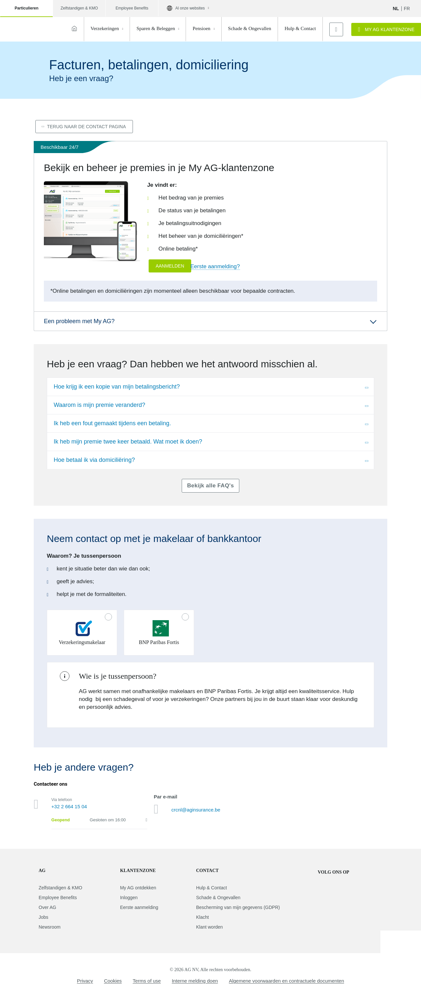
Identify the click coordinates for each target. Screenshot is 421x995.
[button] (210, 321)
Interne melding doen (195, 981)
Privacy (85, 981)
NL (396, 8)
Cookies (113, 981)
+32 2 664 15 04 (69, 806)
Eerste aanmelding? (215, 266)
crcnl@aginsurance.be (195, 809)
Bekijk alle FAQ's (210, 485)
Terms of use (147, 981)
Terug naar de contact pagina (86, 126)
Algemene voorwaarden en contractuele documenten (286, 981)
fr (407, 8)
